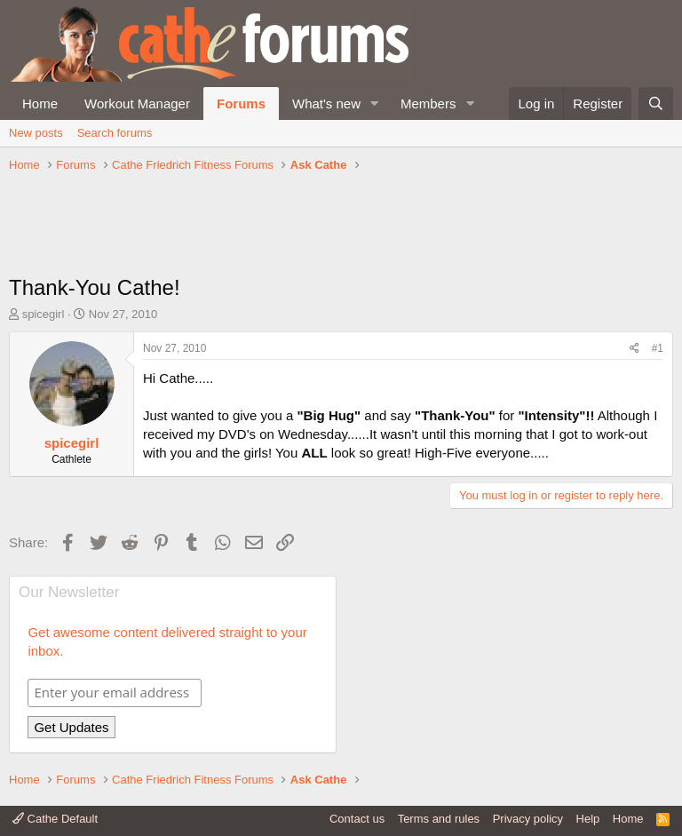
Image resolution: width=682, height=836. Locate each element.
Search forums (115, 132)
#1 (657, 348)
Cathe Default (55, 818)
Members (428, 103)
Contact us (357, 818)
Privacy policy (528, 818)
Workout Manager (137, 103)
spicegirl (43, 314)
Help (588, 818)
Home (40, 103)
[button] (374, 103)
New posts (36, 132)
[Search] (655, 103)
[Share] (634, 348)
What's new (326, 103)
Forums (241, 103)
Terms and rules (439, 818)
